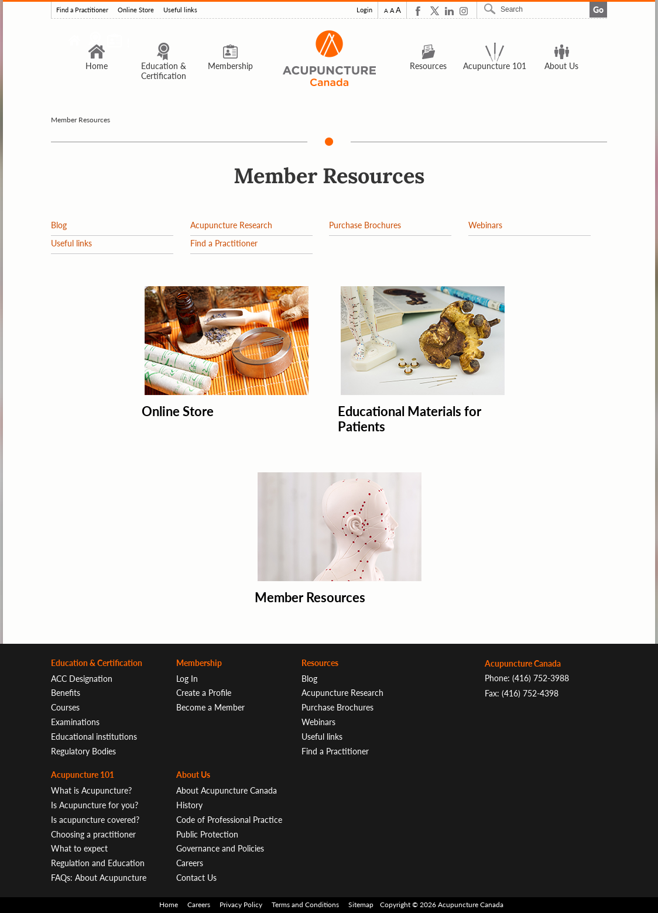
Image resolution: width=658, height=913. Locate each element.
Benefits (65, 693)
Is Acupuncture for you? (94, 805)
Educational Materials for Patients (409, 418)
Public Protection (207, 834)
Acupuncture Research (231, 225)
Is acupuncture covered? (95, 820)
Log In (187, 679)
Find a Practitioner (82, 9)
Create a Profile (203, 693)
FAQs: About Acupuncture (98, 878)
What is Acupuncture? (91, 790)
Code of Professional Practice (229, 820)
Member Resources (310, 597)
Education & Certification (163, 61)
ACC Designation (81, 679)
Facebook (420, 10)
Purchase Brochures (365, 225)
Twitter (434, 10)
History (189, 805)
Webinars (485, 225)
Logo (329, 58)
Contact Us (196, 878)
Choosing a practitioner (93, 834)
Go (598, 10)
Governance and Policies (220, 848)
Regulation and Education (98, 863)
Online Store (136, 9)
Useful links (180, 9)
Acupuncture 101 (494, 56)
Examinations (75, 722)
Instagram (464, 10)
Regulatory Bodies (83, 751)
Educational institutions (94, 737)
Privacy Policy (241, 904)
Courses (65, 707)
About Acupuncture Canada (226, 790)
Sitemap (360, 904)
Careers (189, 863)
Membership (230, 56)
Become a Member (210, 707)
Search (491, 9)
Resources (428, 56)
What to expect (79, 848)
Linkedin (449, 10)
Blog (59, 225)
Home (96, 56)
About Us (561, 56)
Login (364, 9)
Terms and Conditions (305, 904)
